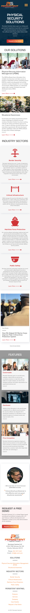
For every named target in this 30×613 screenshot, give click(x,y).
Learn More (5, 93)
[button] (26, 5)
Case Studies (15, 602)
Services (15, 597)
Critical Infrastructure (15, 579)
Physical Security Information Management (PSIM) (15, 564)
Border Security (15, 577)
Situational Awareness (15, 567)
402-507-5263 (17, 551)
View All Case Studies (15, 345)
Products (15, 594)
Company (15, 599)
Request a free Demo (15, 604)
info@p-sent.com (17, 553)
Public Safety (15, 585)
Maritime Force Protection (15, 582)
